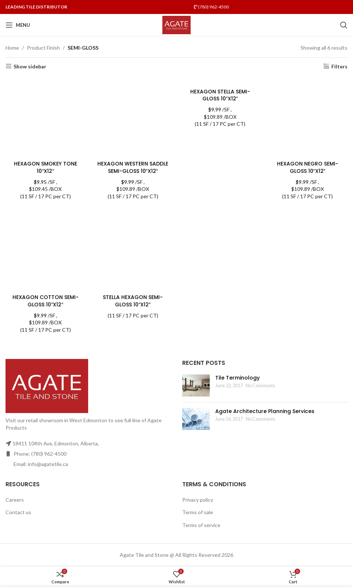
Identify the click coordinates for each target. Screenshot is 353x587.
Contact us (18, 512)
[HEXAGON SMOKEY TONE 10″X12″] (46, 117)
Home (12, 48)
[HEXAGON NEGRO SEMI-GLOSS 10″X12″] (307, 117)
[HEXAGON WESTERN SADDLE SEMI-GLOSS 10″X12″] (133, 117)
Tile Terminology (237, 377)
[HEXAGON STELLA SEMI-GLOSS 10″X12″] (220, 81)
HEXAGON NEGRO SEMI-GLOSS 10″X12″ (307, 167)
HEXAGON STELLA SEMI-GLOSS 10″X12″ (220, 95)
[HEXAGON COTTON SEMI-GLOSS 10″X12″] (46, 251)
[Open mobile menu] (18, 25)
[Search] (343, 25)
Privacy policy (197, 500)
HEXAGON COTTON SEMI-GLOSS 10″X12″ (45, 301)
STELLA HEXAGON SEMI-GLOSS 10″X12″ (133, 301)
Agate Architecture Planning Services (264, 411)
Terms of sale (197, 512)
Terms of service (201, 525)
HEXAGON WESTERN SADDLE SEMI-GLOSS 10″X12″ (132, 167)
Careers (15, 500)
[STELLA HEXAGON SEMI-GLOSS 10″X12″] (133, 251)
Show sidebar (30, 66)
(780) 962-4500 (211, 7)
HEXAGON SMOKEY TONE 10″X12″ (45, 167)
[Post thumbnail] (196, 385)
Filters (339, 66)
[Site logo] (176, 24)
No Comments (260, 385)
